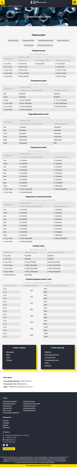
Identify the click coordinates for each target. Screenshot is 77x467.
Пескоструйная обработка (11, 412)
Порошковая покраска (10, 401)
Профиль (48, 352)
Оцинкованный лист (52, 360)
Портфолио (6, 427)
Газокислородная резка (45, 45)
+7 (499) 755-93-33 (10, 437)
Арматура (48, 365)
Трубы (47, 363)
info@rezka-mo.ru (10, 440)
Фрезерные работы (29, 408)
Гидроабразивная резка (45, 40)
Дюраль (9, 360)
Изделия (5, 425)
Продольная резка (63, 40)
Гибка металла (7, 408)
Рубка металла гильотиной (31, 403)
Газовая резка (29, 45)
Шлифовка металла (29, 410)
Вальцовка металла (9, 403)
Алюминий (10, 352)
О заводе (6, 420)
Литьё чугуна (7, 410)
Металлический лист (52, 355)
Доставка (6, 423)
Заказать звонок (9, 449)
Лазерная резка (13, 40)
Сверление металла (29, 406)
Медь (8, 355)
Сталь (8, 357)
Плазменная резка (28, 40)
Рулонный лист (50, 357)
